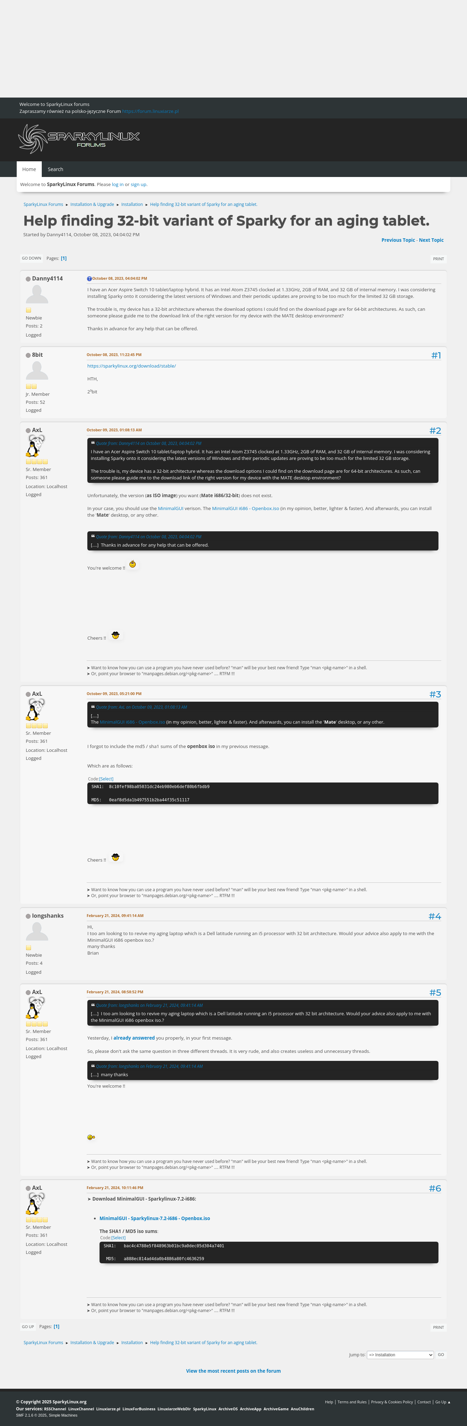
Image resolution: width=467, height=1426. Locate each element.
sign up (139, 184)
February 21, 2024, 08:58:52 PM (115, 991)
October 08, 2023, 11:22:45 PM (114, 354)
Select (106, 779)
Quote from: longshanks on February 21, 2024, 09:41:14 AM (149, 1005)
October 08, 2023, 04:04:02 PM (119, 278)
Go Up (28, 1326)
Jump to (357, 1354)
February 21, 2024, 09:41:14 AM (115, 915)
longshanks (48, 915)
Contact (424, 1401)
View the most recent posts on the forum (233, 1371)
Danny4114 (47, 278)
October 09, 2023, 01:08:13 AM (114, 429)
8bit (37, 355)
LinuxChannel (81, 1408)
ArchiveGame (275, 1408)
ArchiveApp (250, 1408)
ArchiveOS (228, 1408)
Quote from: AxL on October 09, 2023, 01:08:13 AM (141, 707)
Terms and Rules (352, 1401)
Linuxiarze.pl (108, 1408)
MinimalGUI (170, 508)
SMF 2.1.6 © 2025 (31, 1415)
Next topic (431, 240)
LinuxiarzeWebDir (174, 1408)
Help (329, 1401)
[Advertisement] (209, 49)
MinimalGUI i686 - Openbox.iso (245, 508)
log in (118, 184)
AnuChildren (302, 1408)
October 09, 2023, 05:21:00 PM (114, 693)
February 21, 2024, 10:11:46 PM (115, 1187)
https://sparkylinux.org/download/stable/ (131, 366)
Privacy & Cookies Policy (392, 1401)
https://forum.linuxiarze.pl (150, 111)
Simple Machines (63, 1415)
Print (438, 258)
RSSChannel (55, 1408)
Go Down (31, 258)
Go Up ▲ (443, 1401)
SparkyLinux (204, 1408)
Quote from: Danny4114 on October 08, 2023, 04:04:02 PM (148, 443)
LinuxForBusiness (138, 1408)
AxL (37, 430)
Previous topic (398, 240)
